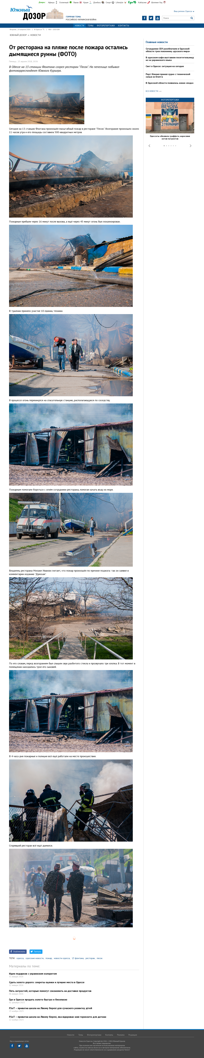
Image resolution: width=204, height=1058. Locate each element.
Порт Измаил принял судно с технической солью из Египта (168, 75)
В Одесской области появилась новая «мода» (170, 82)
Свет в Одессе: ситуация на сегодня (165, 66)
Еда (132, 2)
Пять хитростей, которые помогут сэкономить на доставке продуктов (50, 991)
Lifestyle (119, 2)
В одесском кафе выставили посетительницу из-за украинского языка (170, 58)
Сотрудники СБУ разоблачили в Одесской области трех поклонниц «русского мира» (168, 50)
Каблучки (142, 2)
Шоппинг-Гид (156, 2)
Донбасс (97, 2)
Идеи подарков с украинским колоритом (33, 973)
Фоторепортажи (106, 25)
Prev (149, 145)
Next (190, 145)
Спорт (108, 2)
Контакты (123, 25)
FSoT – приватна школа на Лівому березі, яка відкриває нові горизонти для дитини (57, 1016)
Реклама (120, 1035)
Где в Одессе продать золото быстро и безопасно (38, 999)
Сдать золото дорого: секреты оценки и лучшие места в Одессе (46, 982)
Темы (90, 25)
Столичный (63, 2)
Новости (35, 35)
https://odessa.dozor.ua (36, 13)
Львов (76, 2)
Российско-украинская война (81, 19)
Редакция (132, 1035)
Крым (85, 2)
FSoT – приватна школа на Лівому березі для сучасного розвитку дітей (50, 1008)
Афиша (51, 2)
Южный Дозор (18, 35)
